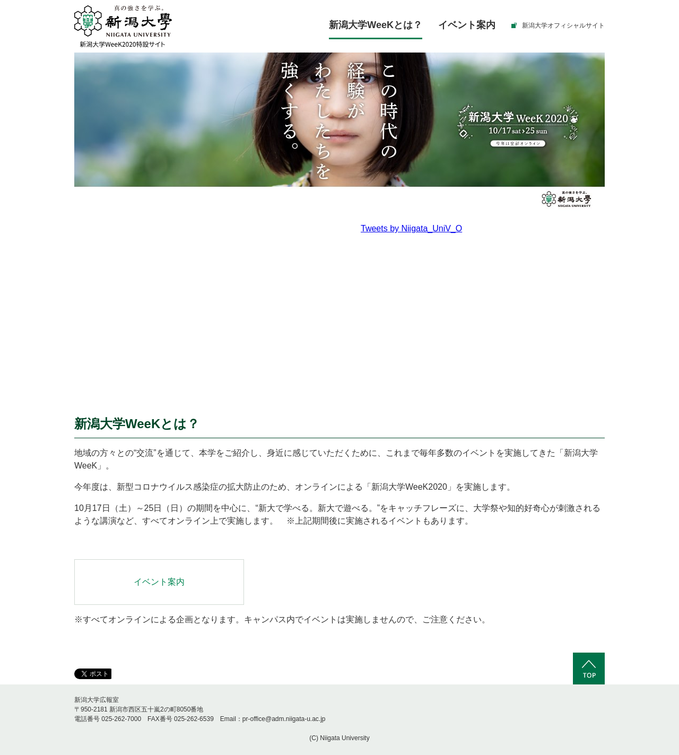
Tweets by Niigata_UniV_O (411, 228)
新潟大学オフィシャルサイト (563, 25)
